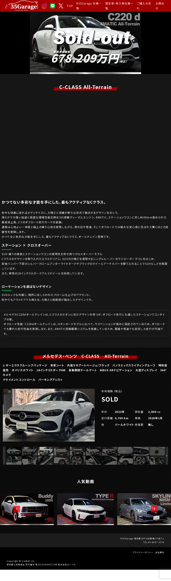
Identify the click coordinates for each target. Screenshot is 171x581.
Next (152, 520)
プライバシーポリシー (143, 563)
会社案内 (159, 563)
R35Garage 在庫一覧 (89, 5)
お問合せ (160, 5)
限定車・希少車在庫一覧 (119, 5)
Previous (15, 520)
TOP (70, 6)
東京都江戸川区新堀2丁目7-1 (149, 549)
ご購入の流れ (144, 5)
